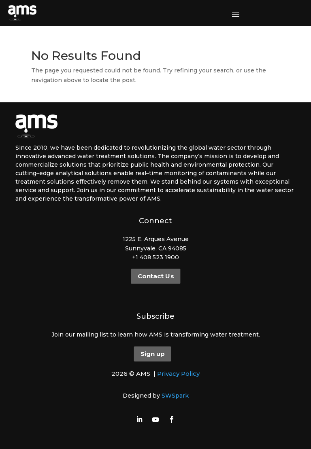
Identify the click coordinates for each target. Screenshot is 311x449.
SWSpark (175, 395)
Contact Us (155, 276)
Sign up (152, 354)
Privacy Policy (178, 373)
